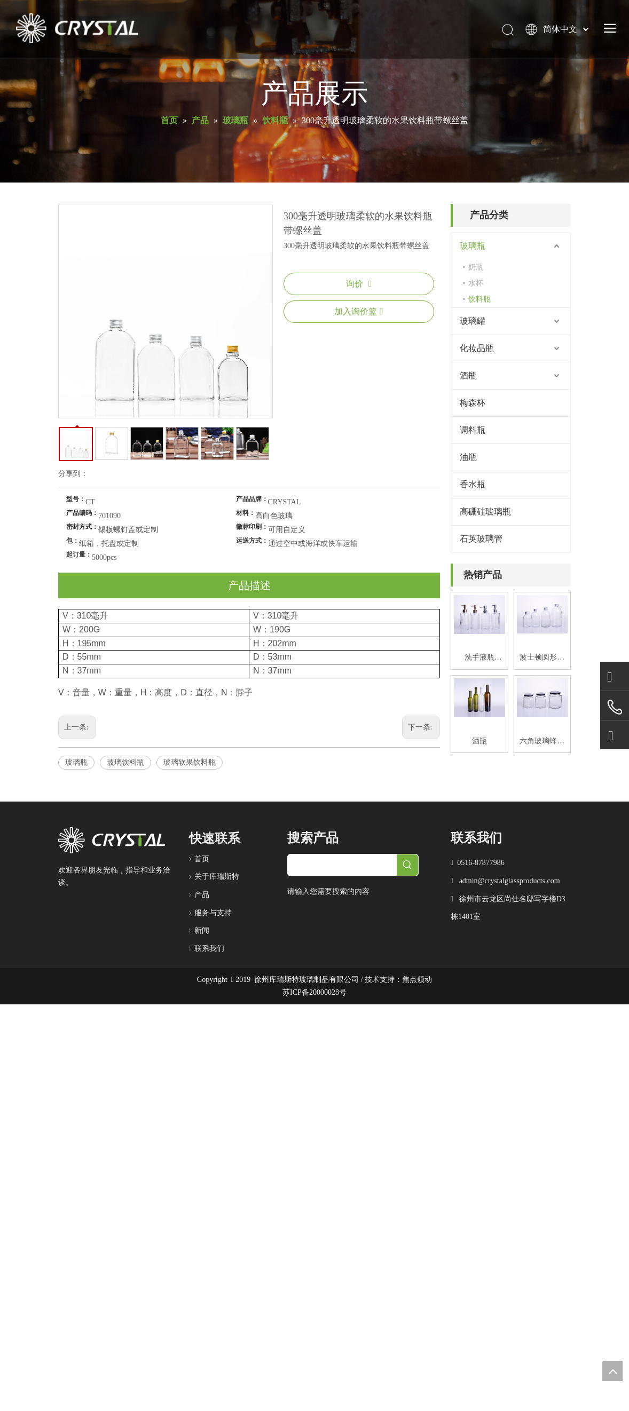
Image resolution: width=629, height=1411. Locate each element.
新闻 (201, 930)
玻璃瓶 (76, 762)
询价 (359, 283)
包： (72, 540)
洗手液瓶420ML (479, 658)
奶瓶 (475, 267)
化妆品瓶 (477, 348)
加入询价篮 (358, 311)
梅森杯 (472, 402)
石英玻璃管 (481, 538)
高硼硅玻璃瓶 (485, 511)
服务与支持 (213, 913)
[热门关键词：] (407, 865)
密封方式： (82, 526)
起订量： (79, 554)
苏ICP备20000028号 (314, 992)
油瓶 (468, 457)
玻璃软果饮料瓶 (189, 762)
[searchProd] (342, 865)
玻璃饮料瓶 (125, 762)
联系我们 (209, 949)
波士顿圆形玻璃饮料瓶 (542, 658)
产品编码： (82, 513)
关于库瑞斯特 (216, 877)
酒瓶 (468, 375)
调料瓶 (472, 429)
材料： (245, 513)
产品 (201, 895)
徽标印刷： (252, 526)
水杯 (475, 283)
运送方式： (252, 540)
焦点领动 (417, 980)
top (612, 1371)
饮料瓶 (479, 299)
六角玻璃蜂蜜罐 (542, 742)
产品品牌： (252, 499)
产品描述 (249, 585)
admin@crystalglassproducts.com (509, 881)
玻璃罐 (472, 321)
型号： (75, 499)
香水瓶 (472, 484)
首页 (201, 859)
